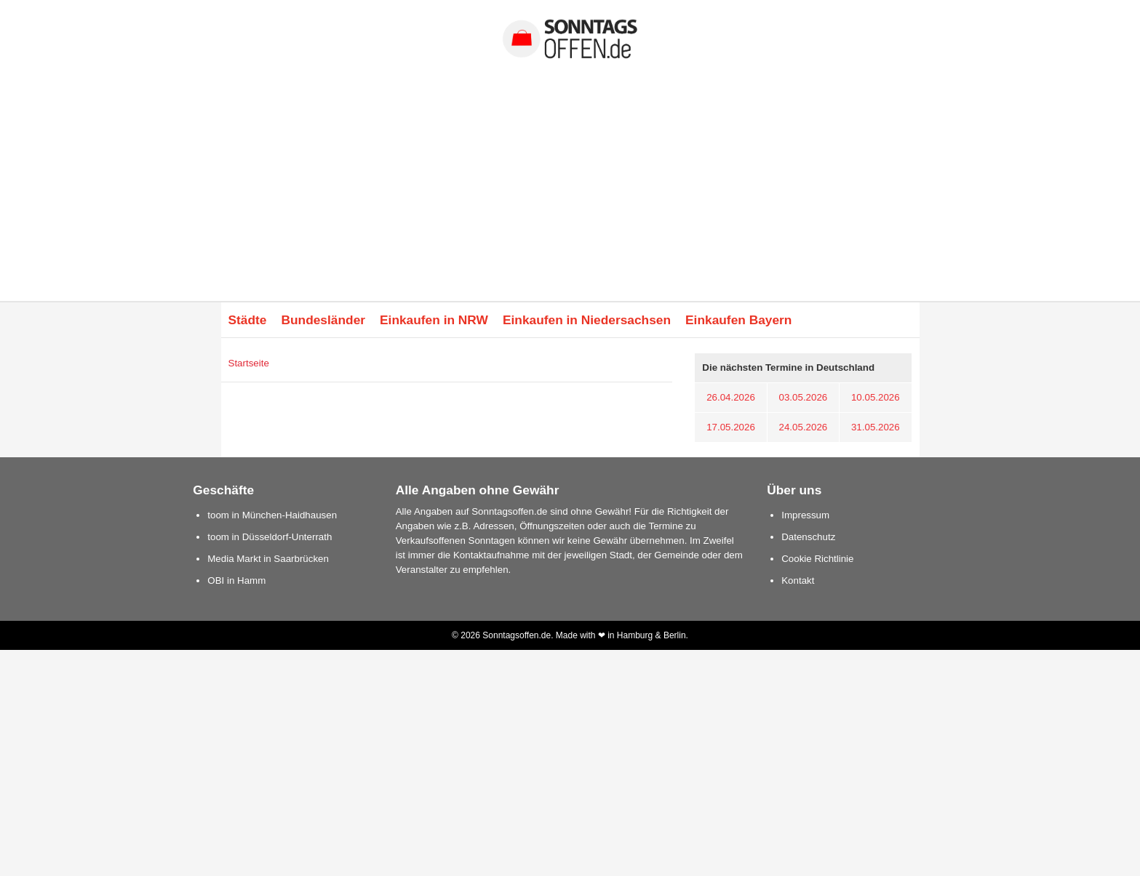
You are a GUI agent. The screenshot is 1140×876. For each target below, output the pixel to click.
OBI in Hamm (236, 580)
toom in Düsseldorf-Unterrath (269, 536)
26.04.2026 (730, 397)
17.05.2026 (730, 427)
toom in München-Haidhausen (272, 515)
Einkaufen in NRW (434, 320)
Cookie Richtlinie (817, 558)
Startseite (248, 363)
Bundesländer (323, 320)
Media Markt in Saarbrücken (268, 558)
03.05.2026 (803, 397)
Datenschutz (808, 536)
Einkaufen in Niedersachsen (587, 320)
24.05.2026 (803, 427)
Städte (247, 320)
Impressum (805, 515)
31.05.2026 (875, 427)
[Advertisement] (570, 192)
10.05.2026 (875, 397)
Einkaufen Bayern (738, 320)
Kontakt (797, 580)
